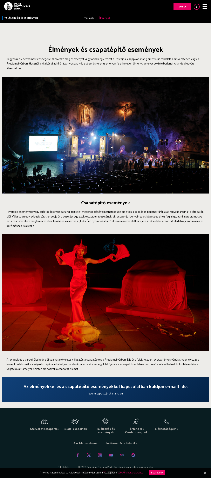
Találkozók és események (21, 18)
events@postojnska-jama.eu (105, 393)
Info (197, 7)
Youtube (111, 455)
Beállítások (157, 472)
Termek (89, 18)
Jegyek (182, 6)
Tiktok (133, 455)
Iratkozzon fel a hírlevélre (121, 443)
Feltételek (63, 467)
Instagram (100, 455)
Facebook (78, 455)
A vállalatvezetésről (85, 443)
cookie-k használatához (130, 472)
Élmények (104, 18)
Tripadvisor (122, 455)
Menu (205, 6)
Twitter (89, 455)
